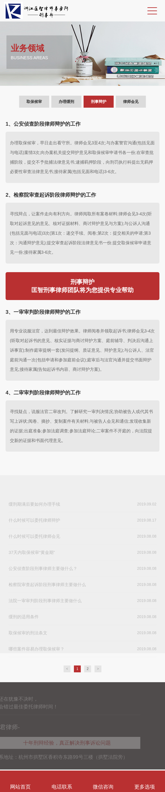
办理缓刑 (66, 102)
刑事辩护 (98, 102)
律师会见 (131, 102)
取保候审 (34, 102)
